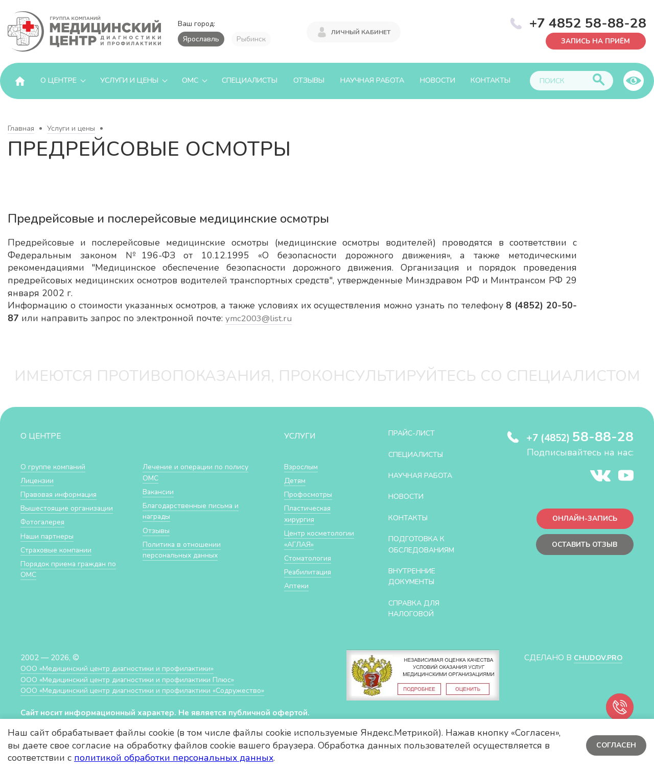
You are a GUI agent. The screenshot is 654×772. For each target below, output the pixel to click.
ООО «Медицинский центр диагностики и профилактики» (123, 668)
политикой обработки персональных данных (173, 758)
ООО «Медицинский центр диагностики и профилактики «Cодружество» (151, 690)
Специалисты (249, 80)
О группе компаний (54, 466)
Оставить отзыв (582, 546)
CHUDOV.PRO (596, 657)
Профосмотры (310, 494)
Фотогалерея (44, 521)
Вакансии (159, 491)
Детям (296, 480)
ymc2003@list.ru (259, 318)
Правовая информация (62, 494)
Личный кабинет (360, 32)
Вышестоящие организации (70, 507)
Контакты (490, 80)
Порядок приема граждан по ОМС (73, 569)
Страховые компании (58, 549)
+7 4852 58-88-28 (587, 22)
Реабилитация (310, 582)
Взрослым (302, 466)
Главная (21, 128)
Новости (437, 80)
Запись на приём (592, 40)
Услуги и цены (129, 80)
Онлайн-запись (582, 519)
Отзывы (308, 80)
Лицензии (38, 480)
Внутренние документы (415, 576)
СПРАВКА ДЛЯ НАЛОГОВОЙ (417, 608)
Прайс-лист (414, 432)
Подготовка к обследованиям (425, 544)
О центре (58, 80)
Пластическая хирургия (309, 513)
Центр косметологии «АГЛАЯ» (309, 543)
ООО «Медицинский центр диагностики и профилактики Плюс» (134, 679)
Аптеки (297, 596)
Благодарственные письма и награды (194, 511)
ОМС (190, 80)
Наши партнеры (49, 535)
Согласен (615, 745)
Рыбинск (251, 39)
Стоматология (309, 568)
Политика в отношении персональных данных (184, 550)
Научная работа (372, 80)
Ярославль (201, 39)
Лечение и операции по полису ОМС (185, 472)
